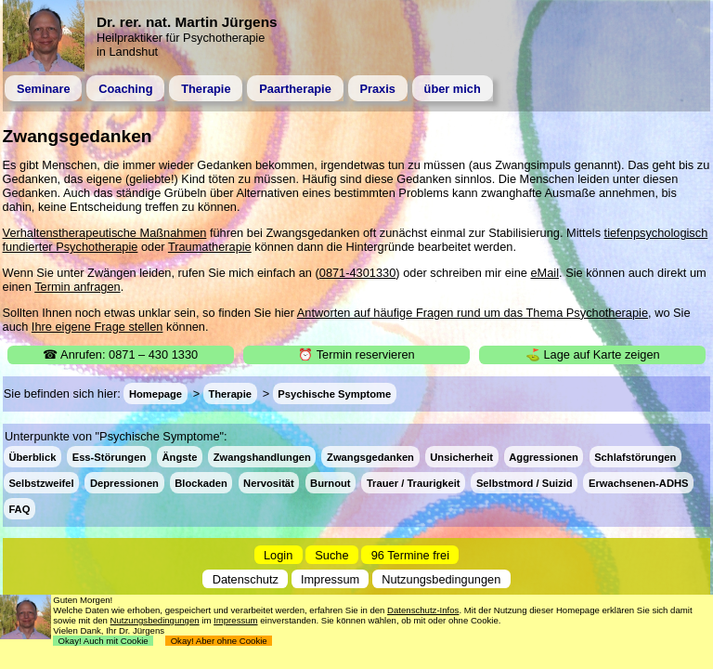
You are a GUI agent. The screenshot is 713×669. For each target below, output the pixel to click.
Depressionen (124, 482)
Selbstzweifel (40, 482)
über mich (452, 89)
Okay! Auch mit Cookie (103, 641)
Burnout (330, 482)
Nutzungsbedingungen (441, 578)
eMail (544, 273)
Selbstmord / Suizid (524, 482)
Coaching (125, 89)
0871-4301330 (357, 273)
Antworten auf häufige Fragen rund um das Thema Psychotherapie (472, 313)
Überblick (32, 456)
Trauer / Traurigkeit (413, 482)
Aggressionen (543, 456)
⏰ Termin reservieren (356, 354)
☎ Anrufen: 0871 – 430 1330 (120, 354)
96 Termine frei (410, 555)
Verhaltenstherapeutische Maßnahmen (105, 233)
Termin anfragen (77, 287)
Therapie (205, 89)
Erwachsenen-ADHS (639, 482)
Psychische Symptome (334, 394)
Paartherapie (295, 89)
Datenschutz (246, 578)
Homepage (155, 394)
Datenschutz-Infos (423, 610)
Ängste (180, 456)
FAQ (19, 508)
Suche (331, 555)
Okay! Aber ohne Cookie (218, 641)
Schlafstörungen (635, 456)
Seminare (44, 89)
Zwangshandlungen (262, 456)
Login (278, 555)
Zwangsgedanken (370, 456)
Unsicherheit (461, 456)
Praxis (377, 89)
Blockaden (201, 482)
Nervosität (268, 482)
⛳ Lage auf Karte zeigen (592, 354)
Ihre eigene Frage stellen (97, 327)
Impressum (330, 578)
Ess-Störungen (109, 456)
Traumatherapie (210, 247)
